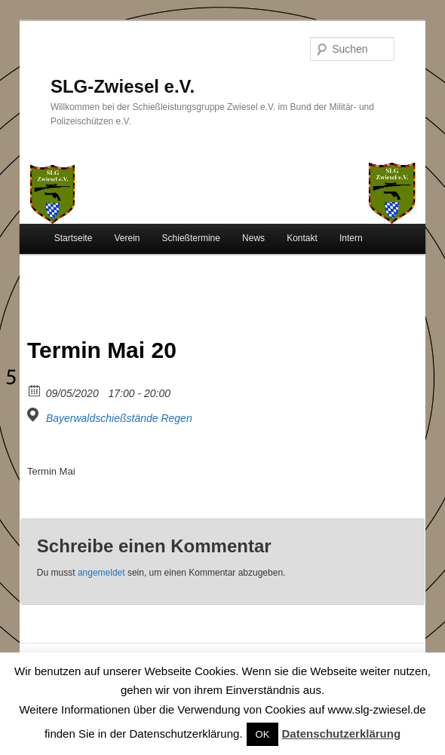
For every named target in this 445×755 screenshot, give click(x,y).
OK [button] (263, 734)
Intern (351, 238)
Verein (127, 238)
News (253, 238)
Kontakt (302, 238)
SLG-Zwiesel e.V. (123, 86)
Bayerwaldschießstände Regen (119, 418)
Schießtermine (191, 238)
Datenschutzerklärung (341, 733)
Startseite (73, 238)
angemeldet (101, 572)
